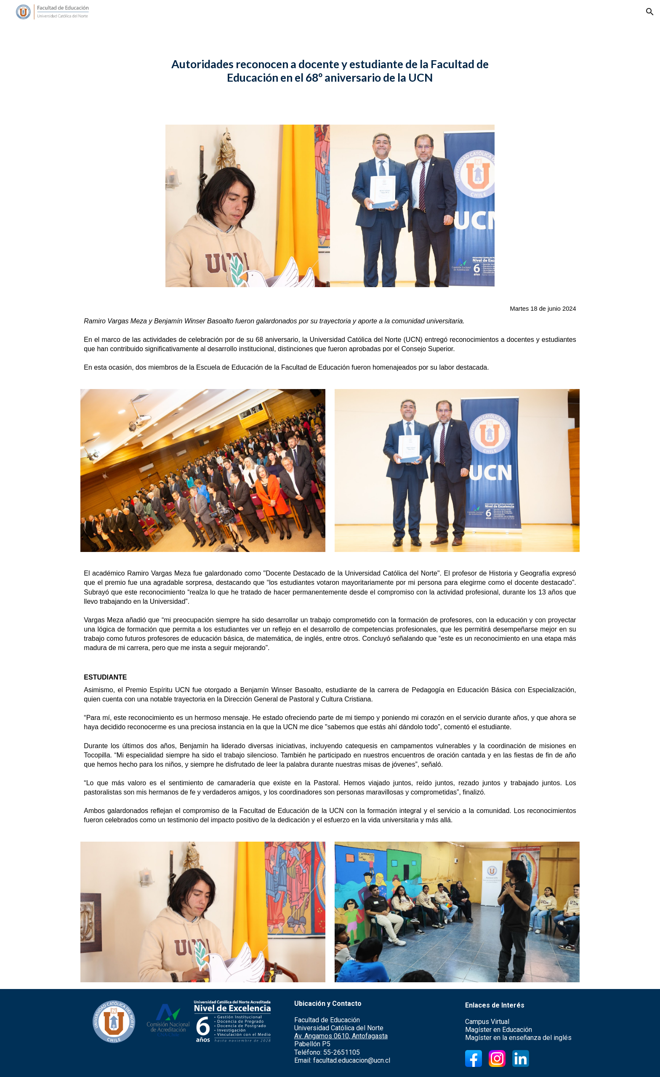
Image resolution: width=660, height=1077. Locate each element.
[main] (330, 71)
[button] (650, 12)
